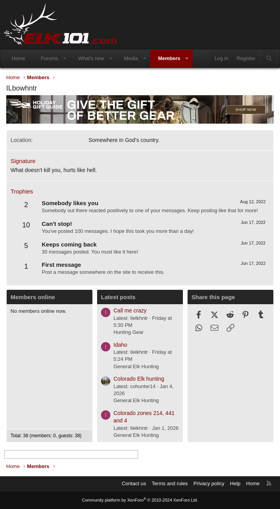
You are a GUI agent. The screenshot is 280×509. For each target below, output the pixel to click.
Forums (49, 58)
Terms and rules (170, 483)
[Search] (269, 58)
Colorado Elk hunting (138, 379)
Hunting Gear (128, 332)
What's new (91, 58)
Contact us (134, 483)
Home (18, 58)
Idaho (120, 345)
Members (169, 58)
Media (131, 58)
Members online (33, 297)
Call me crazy (130, 310)
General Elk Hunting (136, 366)
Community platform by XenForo (140, 500)
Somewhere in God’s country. (124, 140)
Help (235, 483)
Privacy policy (208, 483)
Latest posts (118, 297)
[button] (64, 58)
